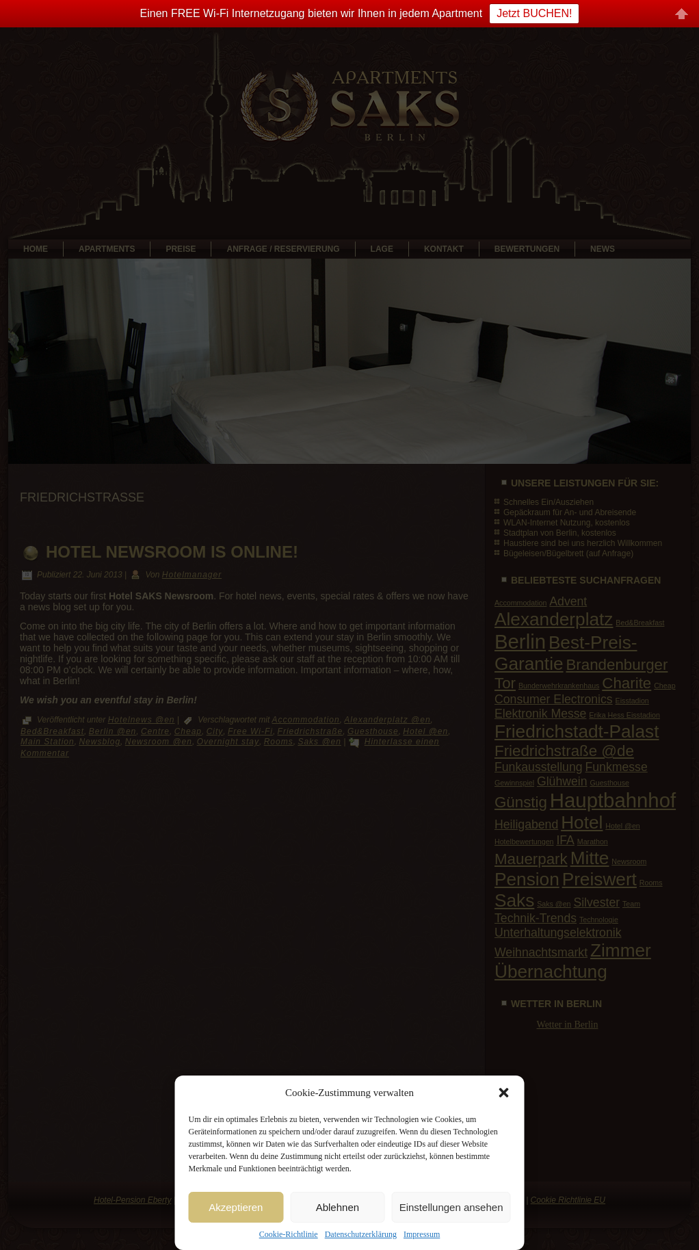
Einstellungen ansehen (451, 1207)
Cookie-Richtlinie (288, 1234)
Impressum (422, 1234)
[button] (504, 1092)
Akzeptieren (236, 1207)
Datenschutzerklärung (361, 1234)
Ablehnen (337, 1207)
